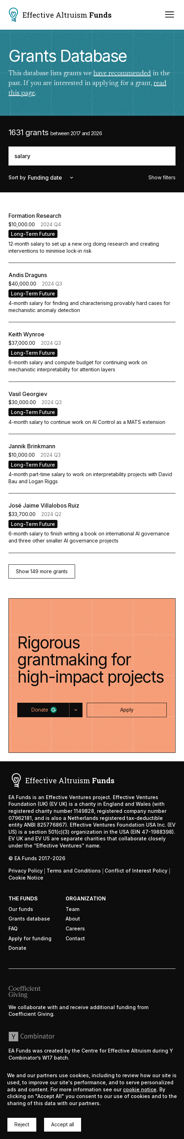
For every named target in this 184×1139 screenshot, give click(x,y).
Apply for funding (29, 938)
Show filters (162, 177)
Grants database (29, 919)
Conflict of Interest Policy (136, 871)
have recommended (122, 73)
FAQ (13, 928)
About (73, 919)
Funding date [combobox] (51, 177)
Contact (75, 938)
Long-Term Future (33, 234)
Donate (17, 948)
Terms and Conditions (74, 871)
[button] (41, 571)
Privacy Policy (25, 871)
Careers (75, 928)
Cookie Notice (25, 878)
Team (72, 909)
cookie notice (140, 1089)
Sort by (17, 177)
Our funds (20, 909)
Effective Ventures (68, 797)
